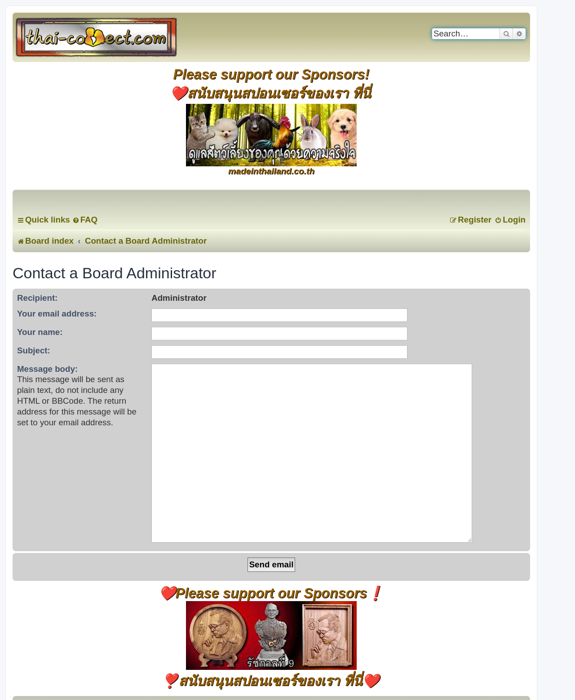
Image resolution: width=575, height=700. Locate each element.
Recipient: (37, 298)
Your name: (39, 332)
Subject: (33, 350)
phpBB (248, 661)
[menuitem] (84, 219)
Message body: (47, 369)
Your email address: (57, 313)
